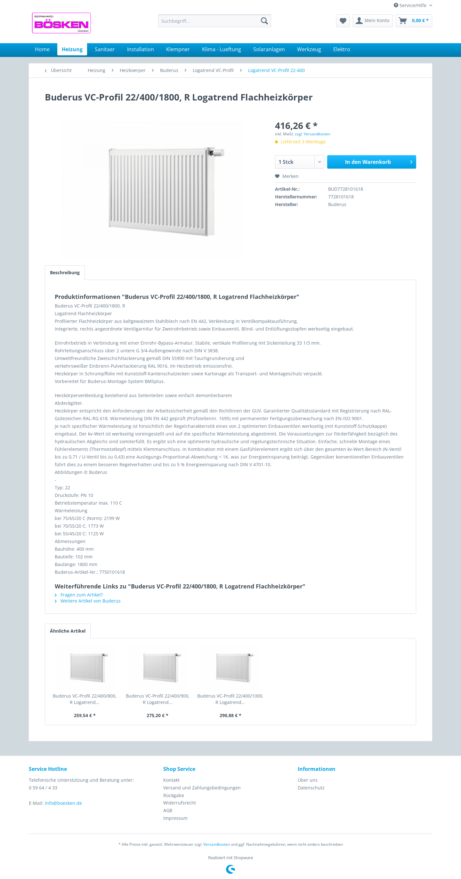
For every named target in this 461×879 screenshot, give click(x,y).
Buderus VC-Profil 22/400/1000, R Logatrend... (230, 699)
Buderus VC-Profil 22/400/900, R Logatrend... (158, 699)
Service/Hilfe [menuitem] (411, 5)
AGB (167, 810)
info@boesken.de (63, 803)
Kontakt (171, 780)
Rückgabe (173, 795)
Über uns (308, 780)
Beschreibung (65, 272)
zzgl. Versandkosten (312, 134)
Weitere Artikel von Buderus (88, 601)
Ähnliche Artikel (67, 631)
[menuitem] (214, 20)
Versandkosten (216, 844)
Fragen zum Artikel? (79, 595)
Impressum (175, 818)
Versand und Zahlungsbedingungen (202, 788)
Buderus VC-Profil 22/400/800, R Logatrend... (85, 699)
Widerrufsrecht (179, 803)
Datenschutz (311, 788)
